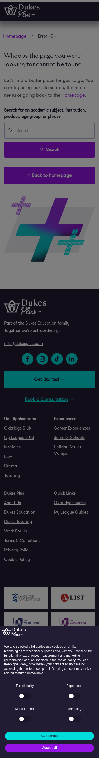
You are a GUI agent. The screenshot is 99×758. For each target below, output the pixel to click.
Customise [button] (49, 736)
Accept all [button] (49, 748)
